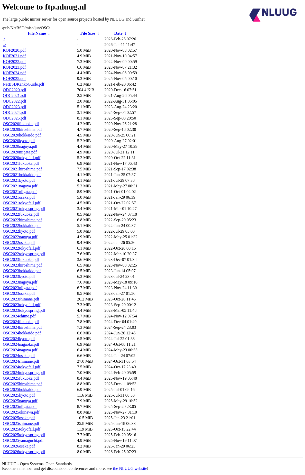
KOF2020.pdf (14, 50)
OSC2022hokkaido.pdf (22, 225)
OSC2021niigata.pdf (20, 191)
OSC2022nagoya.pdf (20, 237)
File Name (37, 33)
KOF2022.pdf (14, 61)
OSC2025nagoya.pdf (20, 401)
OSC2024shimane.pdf (21, 361)
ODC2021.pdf (14, 95)
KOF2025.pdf (14, 78)
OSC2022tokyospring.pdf (24, 254)
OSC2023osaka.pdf (19, 293)
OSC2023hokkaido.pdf (22, 271)
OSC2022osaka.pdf (19, 242)
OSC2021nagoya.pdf (20, 186)
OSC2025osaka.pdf (19, 418)
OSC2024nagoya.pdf (20, 350)
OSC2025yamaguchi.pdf (23, 440)
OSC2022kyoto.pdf (19, 231)
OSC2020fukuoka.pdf (21, 124)
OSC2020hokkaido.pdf (22, 135)
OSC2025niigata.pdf (20, 406)
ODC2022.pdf (14, 101)
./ (4, 39)
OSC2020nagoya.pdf (20, 146)
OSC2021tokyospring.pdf (24, 208)
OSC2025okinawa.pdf (21, 412)
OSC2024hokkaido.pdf (22, 333)
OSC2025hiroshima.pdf (22, 384)
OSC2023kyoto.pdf (19, 276)
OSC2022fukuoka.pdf (21, 214)
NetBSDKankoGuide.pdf (23, 84)
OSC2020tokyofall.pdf (21, 158)
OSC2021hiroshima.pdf (22, 169)
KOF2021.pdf (14, 56)
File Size (87, 33)
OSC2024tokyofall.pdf (21, 367)
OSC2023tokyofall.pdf (21, 305)
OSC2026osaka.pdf (19, 446)
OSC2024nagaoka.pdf (21, 344)
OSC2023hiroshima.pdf (22, 265)
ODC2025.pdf (14, 118)
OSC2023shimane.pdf (21, 299)
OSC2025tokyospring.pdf (24, 435)
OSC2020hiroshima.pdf (22, 129)
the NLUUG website (130, 468)
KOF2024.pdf (14, 73)
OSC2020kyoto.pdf (19, 141)
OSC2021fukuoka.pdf (21, 163)
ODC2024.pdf (14, 112)
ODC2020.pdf (14, 90)
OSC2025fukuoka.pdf (21, 378)
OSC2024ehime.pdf (19, 316)
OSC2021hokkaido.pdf (22, 174)
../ (4, 44)
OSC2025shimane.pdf (21, 423)
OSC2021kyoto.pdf (19, 180)
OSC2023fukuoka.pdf (21, 259)
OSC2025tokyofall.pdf (21, 429)
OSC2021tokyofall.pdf (21, 203)
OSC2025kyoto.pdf (19, 395)
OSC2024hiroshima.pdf (22, 327)
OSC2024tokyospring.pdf (24, 372)
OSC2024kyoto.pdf (19, 338)
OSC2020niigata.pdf (20, 152)
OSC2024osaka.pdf (19, 355)
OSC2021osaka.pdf (19, 197)
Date (118, 33)
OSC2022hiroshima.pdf (22, 220)
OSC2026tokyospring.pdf (24, 452)
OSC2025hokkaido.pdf (22, 389)
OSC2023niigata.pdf (20, 288)
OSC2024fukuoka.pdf (21, 321)
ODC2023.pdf (14, 107)
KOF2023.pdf (14, 67)
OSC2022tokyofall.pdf (21, 248)
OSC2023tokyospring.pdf (24, 310)
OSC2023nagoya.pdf (20, 282)
